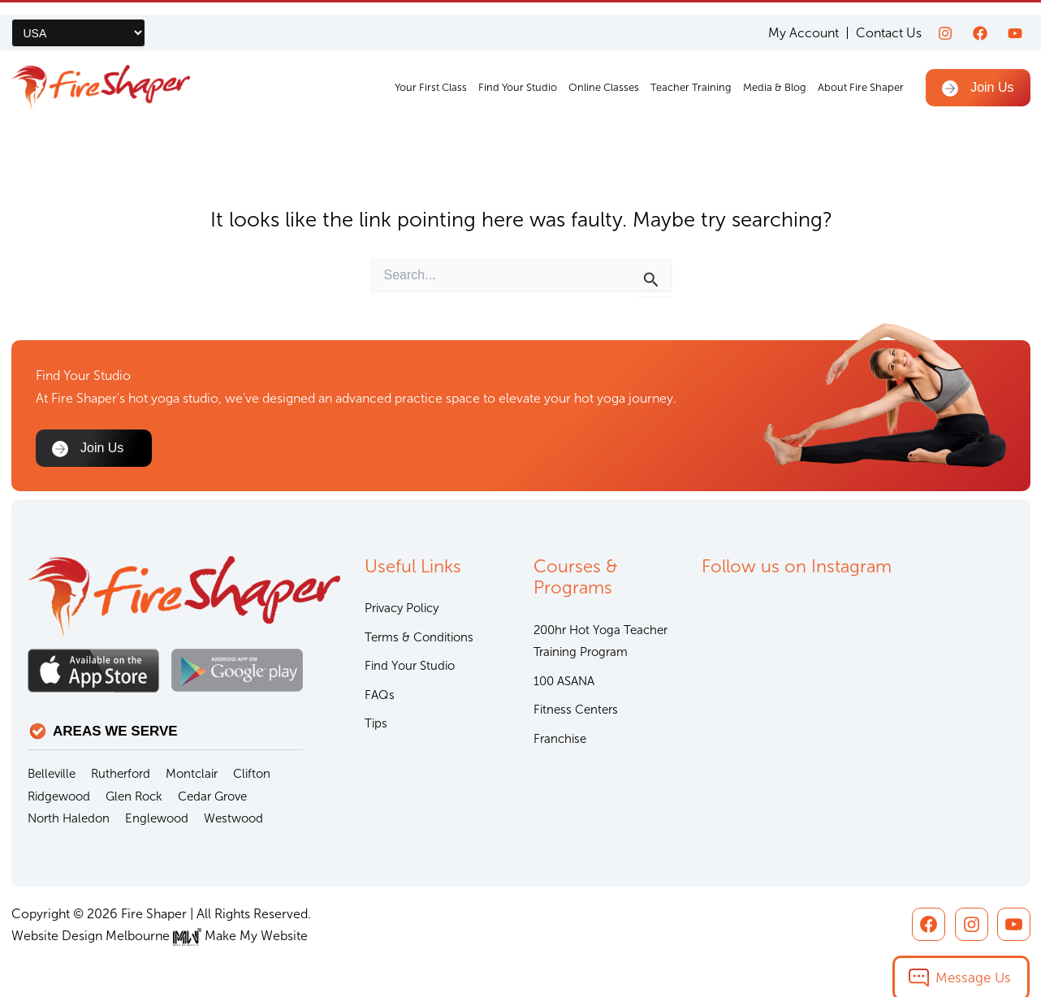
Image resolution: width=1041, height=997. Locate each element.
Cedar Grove (212, 796)
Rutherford (120, 773)
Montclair (192, 773)
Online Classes (604, 75)
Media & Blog (775, 75)
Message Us (973, 963)
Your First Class (431, 75)
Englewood (156, 818)
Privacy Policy (401, 608)
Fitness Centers (575, 709)
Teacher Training (691, 75)
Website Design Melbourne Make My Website (159, 935)
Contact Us (889, 20)
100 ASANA (563, 681)
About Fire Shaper (862, 75)
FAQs (380, 695)
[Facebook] (980, 21)
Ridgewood (59, 796)
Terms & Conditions (419, 637)
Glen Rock (134, 796)
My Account (803, 21)
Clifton (251, 773)
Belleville (52, 773)
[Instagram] (945, 21)
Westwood (233, 818)
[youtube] (1015, 21)
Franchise (559, 739)
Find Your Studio (518, 75)
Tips (376, 723)
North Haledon (69, 818)
